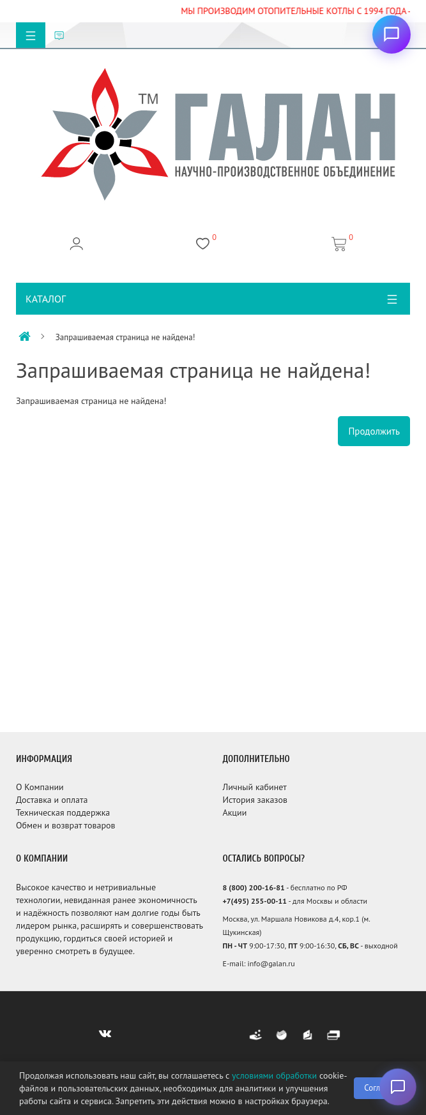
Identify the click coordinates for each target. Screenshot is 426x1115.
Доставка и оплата (51, 799)
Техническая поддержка (63, 812)
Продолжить (374, 431)
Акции (234, 812)
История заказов (254, 799)
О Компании (40, 787)
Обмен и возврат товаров (65, 825)
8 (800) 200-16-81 (253, 887)
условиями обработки (274, 1075)
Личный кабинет (254, 787)
